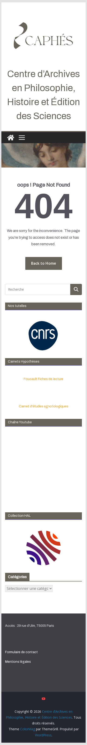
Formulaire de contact (21, 652)
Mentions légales (18, 661)
